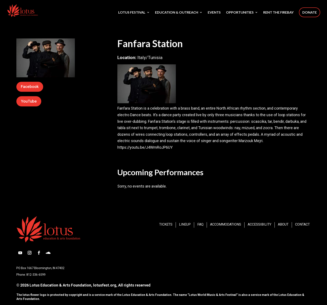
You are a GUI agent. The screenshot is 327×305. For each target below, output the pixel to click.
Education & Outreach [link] (176, 12)
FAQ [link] (200, 224)
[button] (20, 253)
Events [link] (214, 12)
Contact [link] (302, 224)
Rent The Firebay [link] (278, 12)
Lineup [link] (185, 224)
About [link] (283, 224)
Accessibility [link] (259, 224)
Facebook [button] (30, 86)
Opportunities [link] (240, 12)
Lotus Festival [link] (131, 12)
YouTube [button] (29, 101)
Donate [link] (309, 12)
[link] (29, 10)
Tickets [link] (165, 224)
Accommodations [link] (225, 224)
